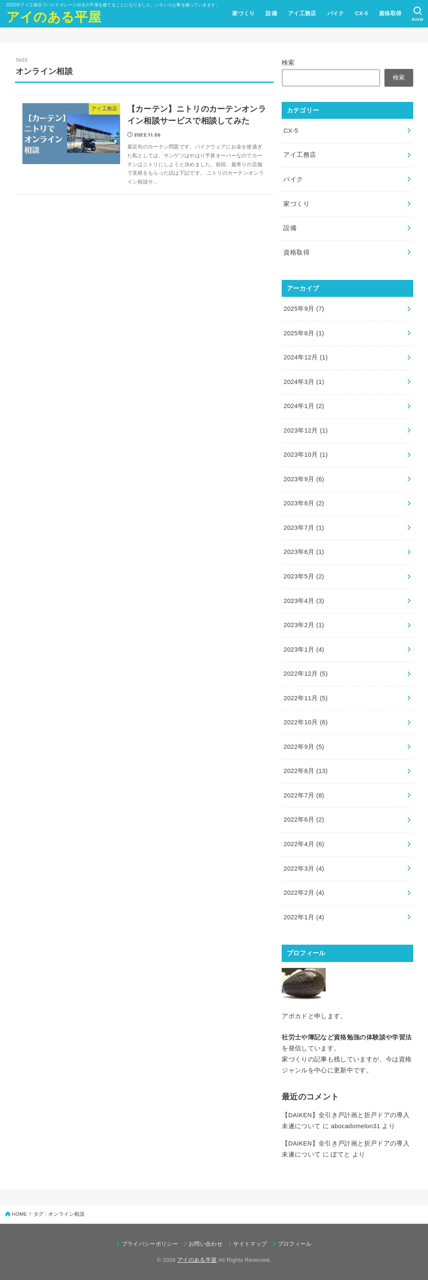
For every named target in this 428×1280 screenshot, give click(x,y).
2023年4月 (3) (303, 601)
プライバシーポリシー (150, 1244)
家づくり (243, 13)
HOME (19, 1214)
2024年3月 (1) (303, 381)
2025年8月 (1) (303, 333)
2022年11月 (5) (305, 698)
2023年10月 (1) (305, 454)
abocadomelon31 (355, 1126)
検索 (288, 62)
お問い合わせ (205, 1244)
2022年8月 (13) (305, 770)
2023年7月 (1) (303, 527)
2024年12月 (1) (305, 357)
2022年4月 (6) (303, 844)
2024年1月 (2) (303, 406)
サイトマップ (250, 1244)
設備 (271, 13)
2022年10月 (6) (305, 722)
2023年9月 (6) (303, 479)
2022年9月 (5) (303, 746)
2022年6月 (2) (303, 819)
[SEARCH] (417, 14)
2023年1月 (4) (303, 649)
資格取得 (390, 13)
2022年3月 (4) (303, 868)
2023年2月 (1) (303, 625)
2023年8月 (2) (303, 503)
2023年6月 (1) (303, 551)
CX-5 (361, 13)
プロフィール (295, 1244)
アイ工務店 (302, 13)
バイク (335, 13)
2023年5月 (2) (303, 576)
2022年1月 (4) (303, 917)
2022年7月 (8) (303, 795)
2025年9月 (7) (303, 308)
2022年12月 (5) (305, 673)
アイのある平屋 (53, 17)
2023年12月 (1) (305, 430)
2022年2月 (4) (303, 892)
